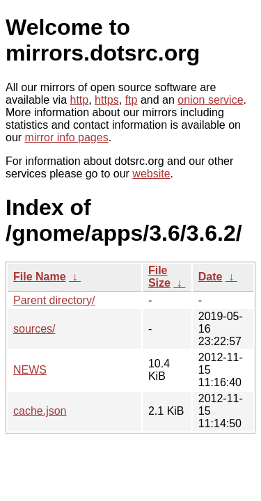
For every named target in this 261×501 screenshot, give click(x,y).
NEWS (30, 370)
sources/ (34, 329)
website (151, 174)
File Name (39, 277)
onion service (210, 100)
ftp (131, 100)
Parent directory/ (54, 300)
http (79, 100)
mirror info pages (67, 137)
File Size (159, 276)
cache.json (40, 411)
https (107, 100)
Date (210, 277)
